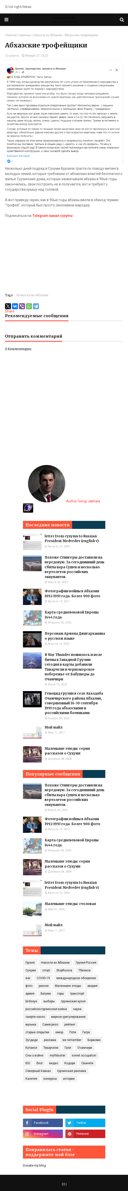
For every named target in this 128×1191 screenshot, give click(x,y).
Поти (72, 1032)
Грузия (30, 962)
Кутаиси (31, 1047)
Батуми (46, 993)
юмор (59, 1032)
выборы (49, 1001)
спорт (46, 970)
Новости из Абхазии (47, 35)
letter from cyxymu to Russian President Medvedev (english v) (72, 538)
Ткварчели (50, 1047)
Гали (68, 1047)
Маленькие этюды (68, 986)
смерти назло (35, 1017)
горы (60, 993)
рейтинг (69, 1024)
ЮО (27, 1063)
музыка (30, 1024)
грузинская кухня (73, 1001)
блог (39, 1063)
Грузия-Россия (86, 962)
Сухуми (30, 970)
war (27, 978)
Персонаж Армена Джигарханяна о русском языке (75, 636)
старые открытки (37, 1032)
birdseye (31, 1001)
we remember (71, 1040)
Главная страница (18, 35)
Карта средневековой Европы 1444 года (72, 614)
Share (9, 311)
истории (69, 1078)
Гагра (86, 1032)
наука (77, 1009)
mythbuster (57, 1055)
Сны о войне (34, 1055)
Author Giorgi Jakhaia (64, 501)
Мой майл (53, 727)
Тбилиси (84, 970)
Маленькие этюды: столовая (70, 904)
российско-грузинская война (46, 1009)
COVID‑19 (43, 978)
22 (63, 1184)
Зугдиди (31, 1040)
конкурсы (50, 1078)
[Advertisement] (64, 253)
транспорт (77, 993)
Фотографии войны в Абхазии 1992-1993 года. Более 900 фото (72, 593)
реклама (50, 1040)
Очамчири (84, 1047)
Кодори (69, 1063)
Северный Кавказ (38, 1071)
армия (29, 993)
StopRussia (64, 970)
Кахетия (31, 1078)
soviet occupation (84, 1055)
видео (53, 1063)
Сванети (87, 1063)
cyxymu (13, 55)
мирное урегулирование (68, 1017)
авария (92, 986)
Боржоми (94, 1040)
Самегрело (50, 1024)
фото (28, 986)
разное (44, 986)
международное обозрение (76, 978)
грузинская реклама (71, 1071)
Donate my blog (34, 1165)
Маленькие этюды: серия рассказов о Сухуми (67, 751)
